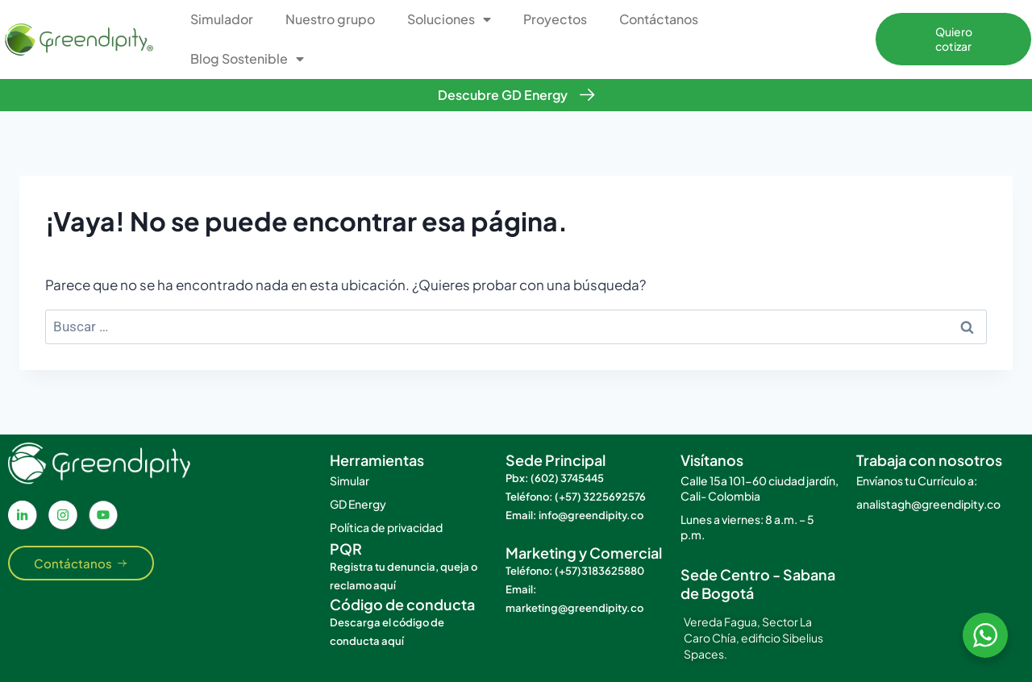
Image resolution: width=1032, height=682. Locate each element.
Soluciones (449, 19)
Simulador (221, 18)
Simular (349, 480)
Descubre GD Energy (503, 94)
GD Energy (358, 504)
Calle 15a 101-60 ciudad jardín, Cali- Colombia (759, 488)
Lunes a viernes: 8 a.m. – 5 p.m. (747, 527)
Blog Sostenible (247, 58)
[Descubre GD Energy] (587, 94)
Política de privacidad (386, 527)
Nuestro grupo (330, 18)
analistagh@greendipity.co (928, 504)
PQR (346, 548)
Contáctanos (658, 18)
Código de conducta (402, 604)
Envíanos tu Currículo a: (916, 480)
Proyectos (555, 18)
